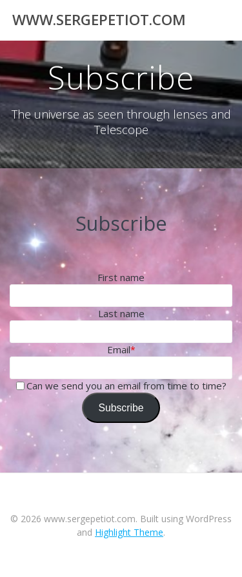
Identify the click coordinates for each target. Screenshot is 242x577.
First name (121, 277)
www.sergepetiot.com (99, 20)
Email (118, 349)
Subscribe (120, 407)
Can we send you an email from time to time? (126, 385)
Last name (121, 313)
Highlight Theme (129, 532)
